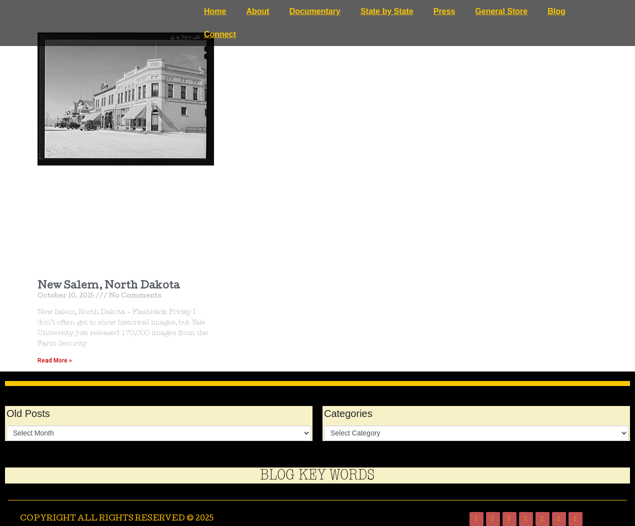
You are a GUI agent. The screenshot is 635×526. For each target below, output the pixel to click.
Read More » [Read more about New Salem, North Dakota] (55, 360)
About (257, 11)
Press (445, 11)
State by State (387, 11)
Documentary (315, 11)
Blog (557, 11)
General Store (501, 11)
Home (215, 11)
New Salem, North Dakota (109, 287)
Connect (220, 34)
